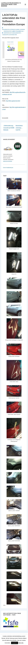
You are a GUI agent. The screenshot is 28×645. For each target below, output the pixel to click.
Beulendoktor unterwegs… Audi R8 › (19, 128)
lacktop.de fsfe (13, 34)
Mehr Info (20, 642)
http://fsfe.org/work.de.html (13, 101)
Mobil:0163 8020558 (7, 161)
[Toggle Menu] (25, 4)
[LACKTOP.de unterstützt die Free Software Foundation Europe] (19, 31)
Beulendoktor (17, 33)
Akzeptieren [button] (14, 642)
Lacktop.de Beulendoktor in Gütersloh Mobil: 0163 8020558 (11, 4)
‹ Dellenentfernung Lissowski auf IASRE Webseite (8, 128)
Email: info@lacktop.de (8, 167)
